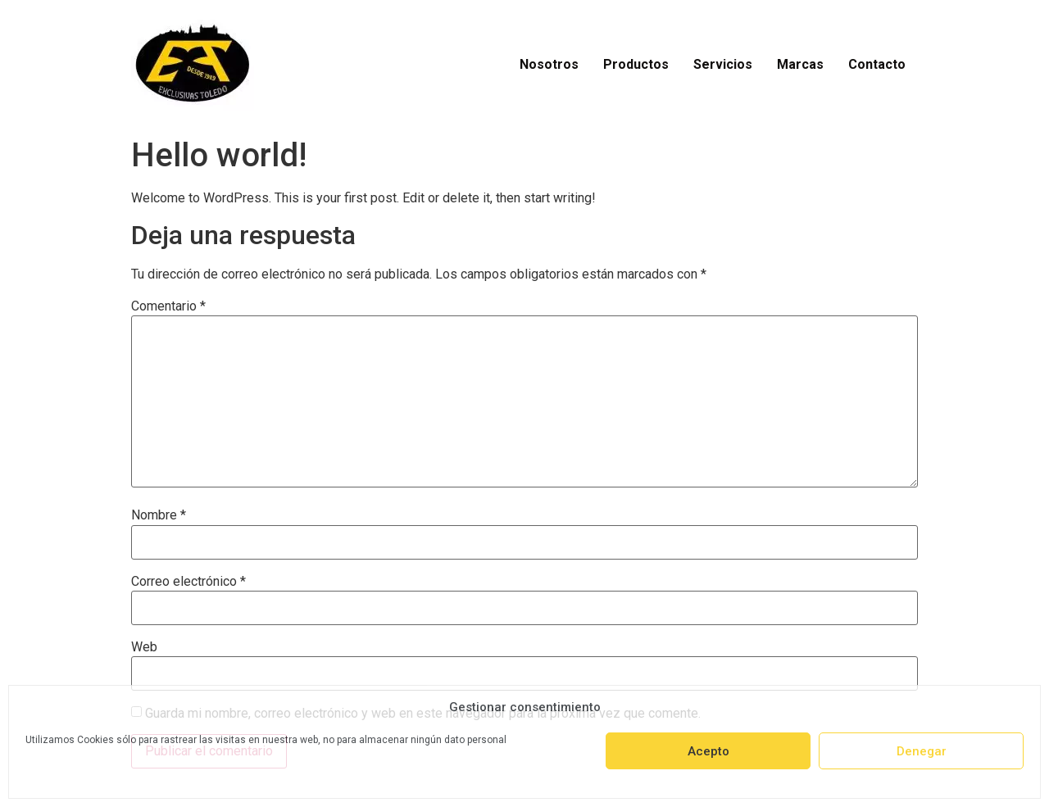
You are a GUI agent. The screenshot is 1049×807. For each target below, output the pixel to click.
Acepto (708, 751)
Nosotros (549, 64)
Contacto (877, 64)
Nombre (158, 515)
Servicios (722, 64)
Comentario (168, 306)
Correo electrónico (188, 581)
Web (144, 647)
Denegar (922, 751)
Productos (636, 64)
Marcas (800, 64)
